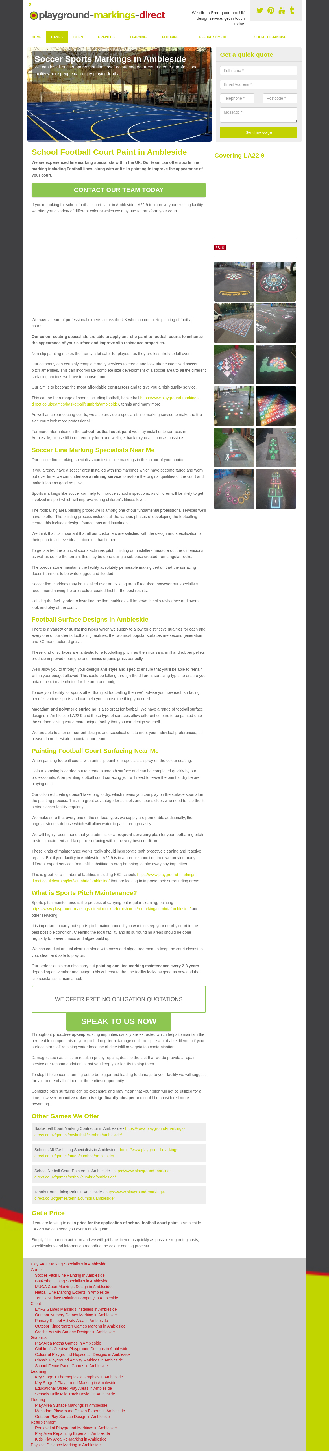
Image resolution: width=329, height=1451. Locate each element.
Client (79, 37)
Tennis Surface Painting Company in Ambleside (76, 1298)
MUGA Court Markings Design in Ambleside (73, 1286)
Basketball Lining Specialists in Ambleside (71, 1281)
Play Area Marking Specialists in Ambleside (68, 1264)
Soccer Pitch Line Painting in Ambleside (70, 1275)
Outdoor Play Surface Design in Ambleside (72, 1416)
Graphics (106, 37)
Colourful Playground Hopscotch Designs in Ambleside (83, 1354)
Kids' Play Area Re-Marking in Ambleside (70, 1439)
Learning (138, 37)
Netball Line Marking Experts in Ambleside (72, 1292)
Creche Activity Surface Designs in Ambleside (75, 1332)
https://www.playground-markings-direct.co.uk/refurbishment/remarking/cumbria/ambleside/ (111, 909)
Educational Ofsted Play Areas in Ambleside (73, 1388)
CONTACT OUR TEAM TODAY (119, 189)
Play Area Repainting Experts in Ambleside (72, 1433)
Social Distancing (270, 37)
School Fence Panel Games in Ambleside (71, 1365)
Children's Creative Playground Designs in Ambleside (81, 1349)
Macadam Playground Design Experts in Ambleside (80, 1411)
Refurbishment (213, 37)
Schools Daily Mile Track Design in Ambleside (75, 1394)
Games (57, 37)
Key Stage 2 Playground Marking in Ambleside (75, 1382)
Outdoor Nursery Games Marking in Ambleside (76, 1315)
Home (37, 37)
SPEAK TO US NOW (118, 1021)
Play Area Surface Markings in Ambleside (71, 1405)
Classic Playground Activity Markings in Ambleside (79, 1360)
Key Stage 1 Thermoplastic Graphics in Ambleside (79, 1377)
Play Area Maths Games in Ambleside (68, 1343)
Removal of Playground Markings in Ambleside (76, 1428)
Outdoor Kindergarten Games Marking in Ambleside (80, 1326)
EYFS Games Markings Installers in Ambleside (76, 1309)
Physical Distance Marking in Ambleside (66, 1445)
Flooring (170, 37)
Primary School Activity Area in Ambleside (71, 1320)
